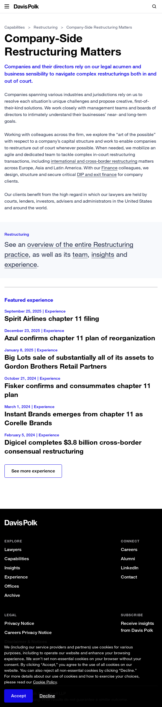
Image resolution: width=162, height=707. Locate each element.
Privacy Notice (19, 623)
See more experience (33, 471)
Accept (18, 695)
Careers (129, 549)
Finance (109, 167)
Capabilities (14, 27)
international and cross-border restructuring (94, 161)
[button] (6, 6)
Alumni (128, 558)
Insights (12, 567)
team (80, 254)
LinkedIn (129, 567)
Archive (12, 595)
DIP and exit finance (97, 174)
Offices (11, 586)
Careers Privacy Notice (28, 632)
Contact (129, 577)
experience (20, 264)
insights (102, 254)
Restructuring (46, 27)
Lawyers (12, 549)
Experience (16, 577)
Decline (47, 695)
